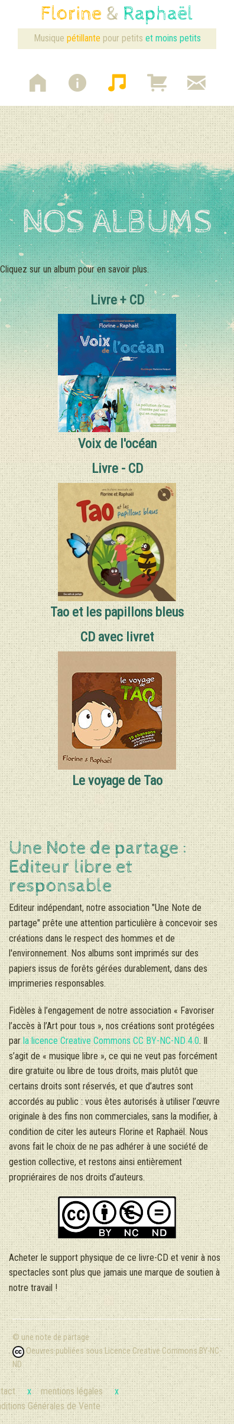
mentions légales (80, 1391)
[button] (37, 78)
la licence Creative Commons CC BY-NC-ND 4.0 (111, 1040)
